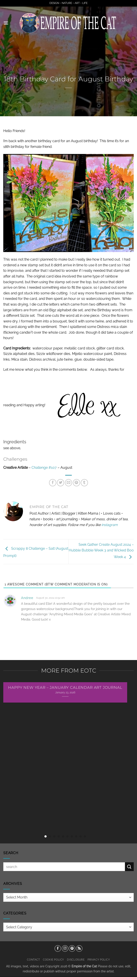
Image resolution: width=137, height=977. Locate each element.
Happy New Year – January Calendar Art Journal (65, 687)
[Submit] (129, 866)
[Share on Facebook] (52, 482)
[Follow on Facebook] (57, 948)
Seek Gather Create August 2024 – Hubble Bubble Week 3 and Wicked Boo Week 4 (101, 550)
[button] (6, 23)
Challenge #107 (44, 467)
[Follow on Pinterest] (72, 948)
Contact (33, 959)
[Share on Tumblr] (84, 482)
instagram (110, 525)
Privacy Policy (99, 959)
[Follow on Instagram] (65, 948)
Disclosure (75, 959)
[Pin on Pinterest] (76, 482)
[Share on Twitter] (60, 482)
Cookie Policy (53, 959)
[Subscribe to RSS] (79, 948)
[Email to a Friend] (68, 482)
